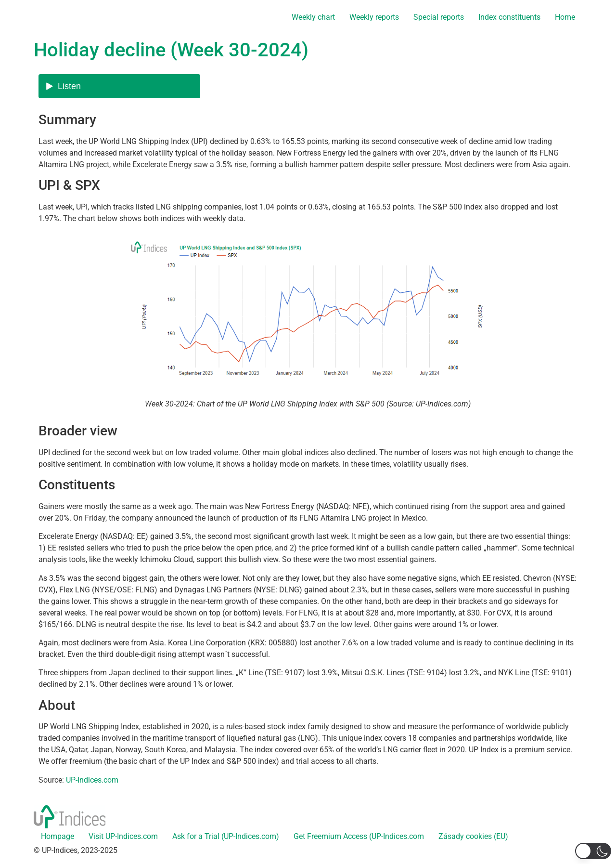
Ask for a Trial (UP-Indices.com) (225, 836)
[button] (593, 851)
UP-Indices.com (92, 780)
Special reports (438, 17)
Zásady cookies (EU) (473, 836)
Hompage (57, 836)
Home (565, 17)
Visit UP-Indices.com (123, 836)
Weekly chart (313, 17)
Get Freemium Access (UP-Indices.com (359, 836)
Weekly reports (374, 17)
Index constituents (509, 17)
